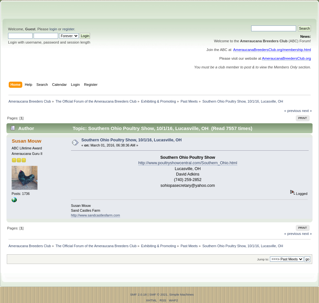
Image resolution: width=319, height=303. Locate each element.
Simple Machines (181, 294)
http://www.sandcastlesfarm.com (95, 215)
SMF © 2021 (158, 294)
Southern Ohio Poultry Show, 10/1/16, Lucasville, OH (131, 140)
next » (307, 111)
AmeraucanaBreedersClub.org (286, 58)
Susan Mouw (26, 141)
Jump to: (263, 259)
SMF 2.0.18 (138, 294)
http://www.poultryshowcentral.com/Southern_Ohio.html (187, 163)
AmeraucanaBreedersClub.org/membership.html (272, 50)
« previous (292, 111)
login (53, 29)
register (68, 29)
